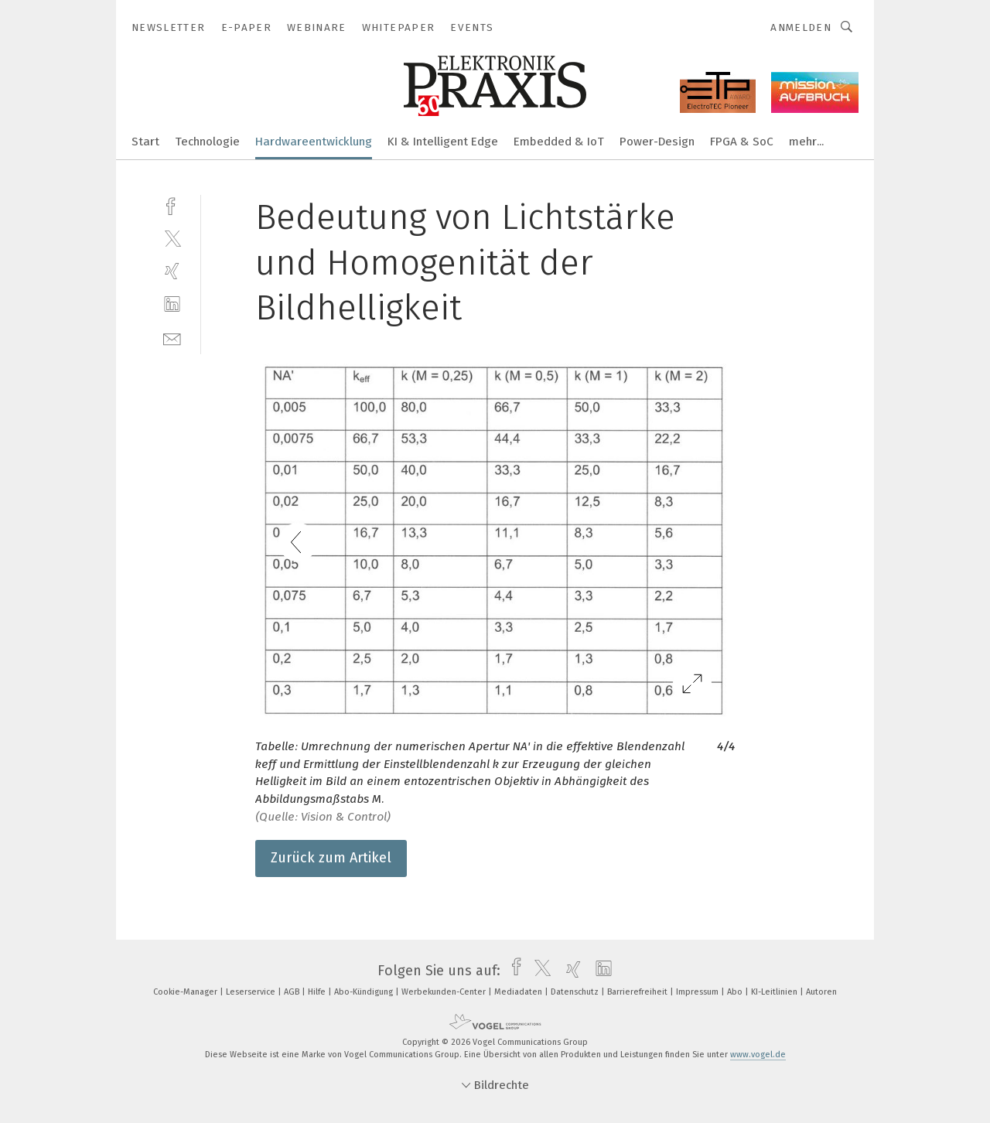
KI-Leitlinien (775, 992)
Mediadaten (519, 992)
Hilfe (318, 992)
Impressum (698, 992)
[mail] (172, 337)
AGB (293, 992)
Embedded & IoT (559, 141)
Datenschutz (576, 992)
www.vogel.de (758, 1055)
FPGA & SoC (741, 141)
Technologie (207, 141)
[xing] (172, 271)
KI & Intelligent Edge (442, 141)
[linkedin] (172, 304)
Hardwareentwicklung (313, 141)
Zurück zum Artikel (331, 857)
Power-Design (657, 141)
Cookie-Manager (186, 992)
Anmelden (800, 27)
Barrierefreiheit (638, 992)
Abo (736, 992)
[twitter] (172, 237)
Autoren (821, 992)
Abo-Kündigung (364, 992)
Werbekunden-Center (444, 992)
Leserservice (252, 992)
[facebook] (172, 204)
